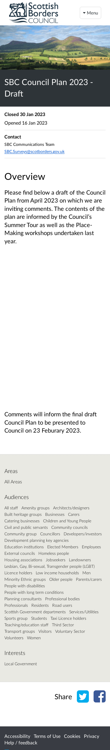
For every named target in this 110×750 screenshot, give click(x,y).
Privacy (91, 736)
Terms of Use (47, 736)
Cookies (72, 736)
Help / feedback (20, 742)
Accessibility (17, 736)
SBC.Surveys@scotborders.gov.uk (34, 151)
